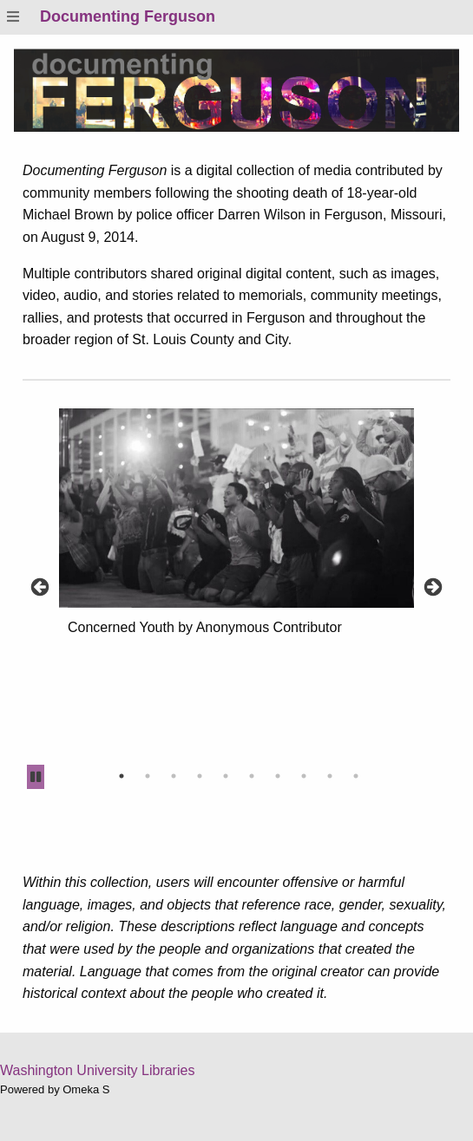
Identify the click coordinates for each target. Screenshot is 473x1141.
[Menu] (13, 17)
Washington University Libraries (97, 1070)
